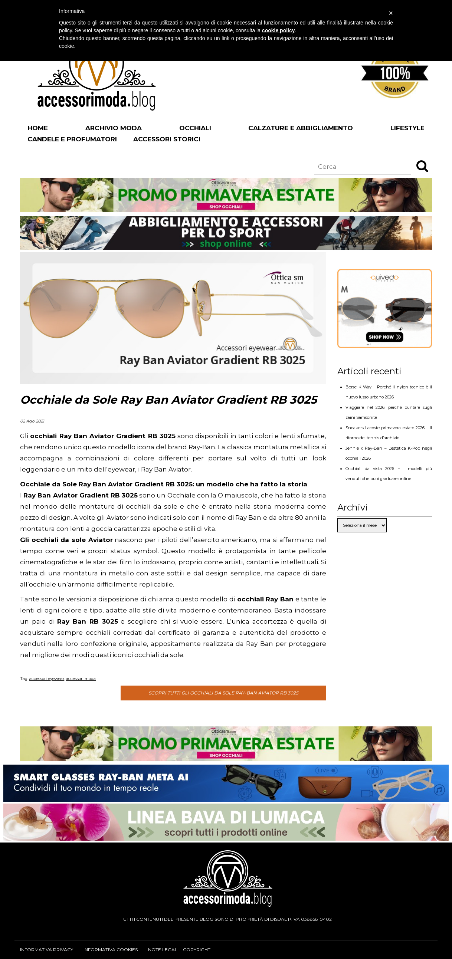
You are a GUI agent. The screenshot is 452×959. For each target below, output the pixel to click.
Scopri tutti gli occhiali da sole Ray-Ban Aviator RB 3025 (223, 693)
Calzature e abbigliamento (300, 128)
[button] (422, 166)
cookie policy (278, 30)
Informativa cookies (110, 949)
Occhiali (195, 128)
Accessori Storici (166, 139)
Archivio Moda (113, 128)
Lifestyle (407, 128)
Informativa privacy (46, 949)
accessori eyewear (46, 678)
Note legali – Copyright (179, 949)
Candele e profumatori (72, 139)
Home (37, 128)
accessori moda (81, 678)
